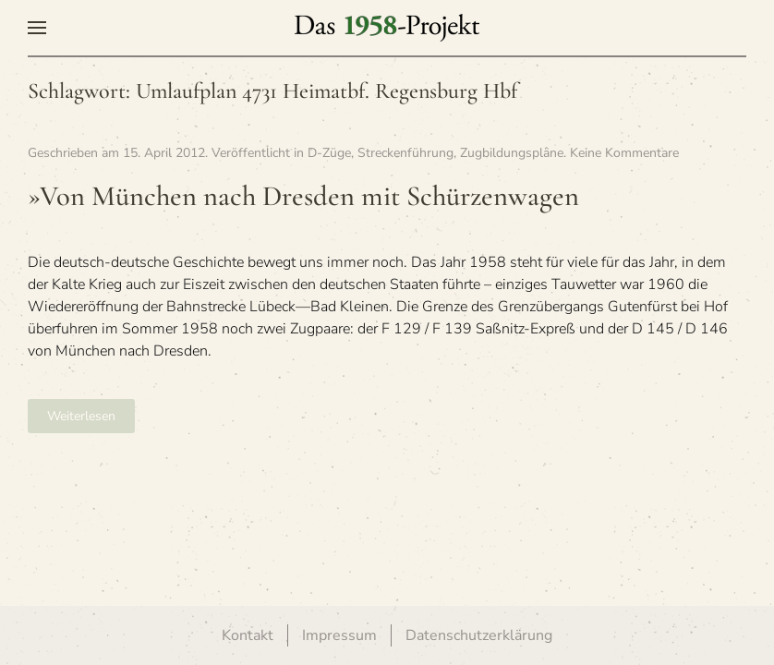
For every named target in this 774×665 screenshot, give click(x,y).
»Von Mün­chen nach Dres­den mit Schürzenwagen (303, 196)
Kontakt (247, 635)
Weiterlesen (81, 416)
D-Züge (329, 153)
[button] (37, 27)
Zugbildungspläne (511, 153)
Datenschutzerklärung (478, 635)
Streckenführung (405, 153)
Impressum (339, 635)
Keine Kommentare (624, 153)
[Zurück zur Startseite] (387, 27)
